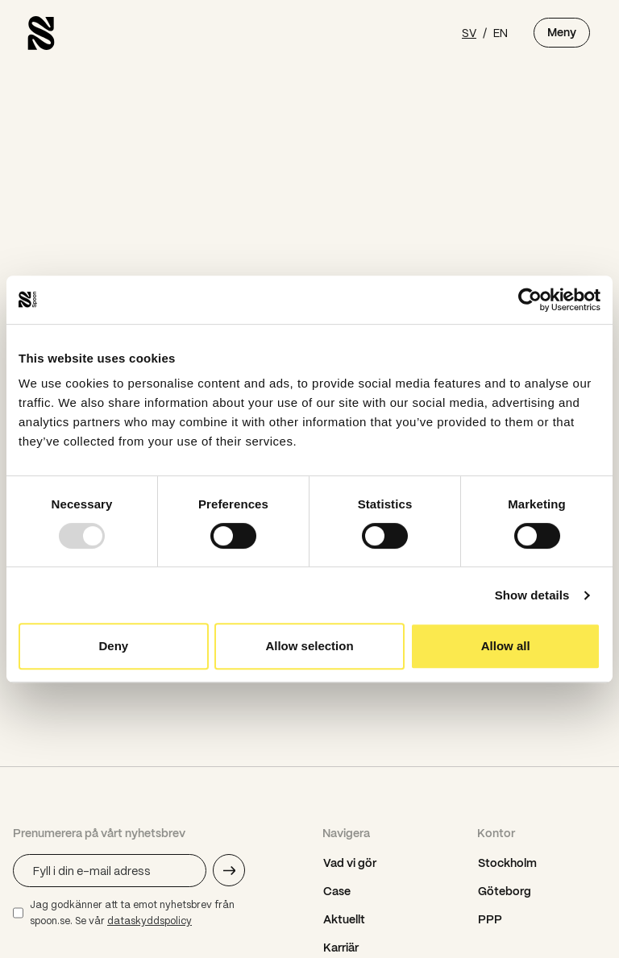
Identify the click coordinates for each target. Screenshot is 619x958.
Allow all (505, 646)
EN (500, 32)
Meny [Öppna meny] (561, 32)
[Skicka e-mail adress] (229, 870)
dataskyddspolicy (149, 920)
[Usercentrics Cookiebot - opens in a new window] (529, 300)
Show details (532, 595)
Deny (113, 646)
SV (469, 32)
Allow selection (309, 646)
